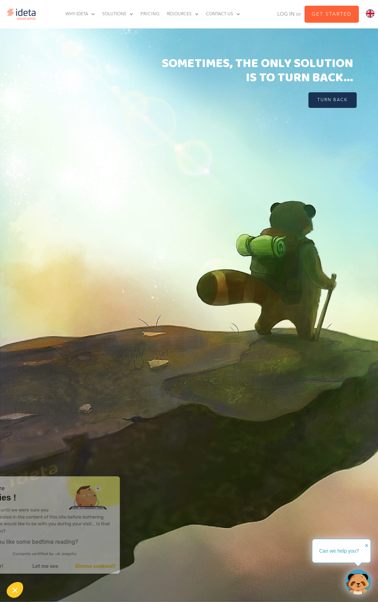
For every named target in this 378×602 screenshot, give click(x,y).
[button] (83, 14)
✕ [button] (367, 545)
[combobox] (370, 13)
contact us (219, 14)
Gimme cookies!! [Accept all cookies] (65, 566)
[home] (19, 14)
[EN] (370, 13)
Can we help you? (339, 551)
